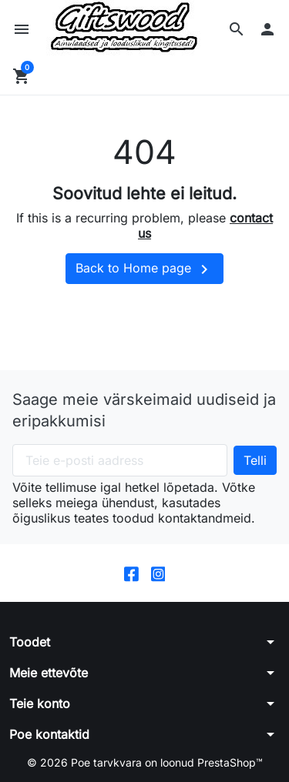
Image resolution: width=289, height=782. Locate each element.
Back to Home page (144, 269)
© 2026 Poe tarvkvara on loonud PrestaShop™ (145, 762)
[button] (236, 29)
